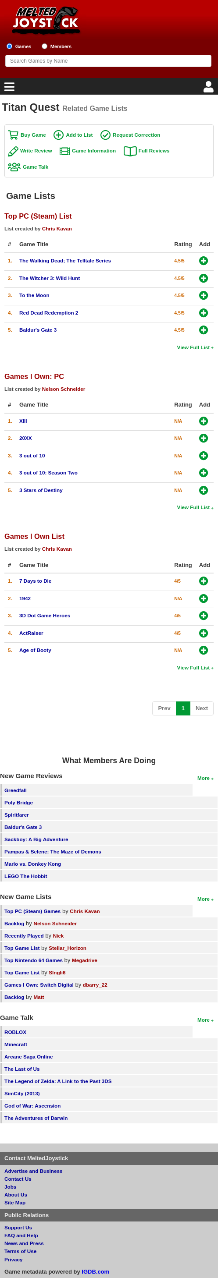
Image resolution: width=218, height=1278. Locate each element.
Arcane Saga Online (28, 1056)
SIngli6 (57, 972)
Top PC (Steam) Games (32, 911)
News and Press (24, 1243)
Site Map (14, 1202)
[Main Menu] (8, 89)
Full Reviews (154, 150)
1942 (25, 598)
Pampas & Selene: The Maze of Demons (52, 851)
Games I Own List (34, 536)
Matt (38, 997)
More (203, 778)
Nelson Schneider (64, 389)
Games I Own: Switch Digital (39, 985)
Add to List (79, 135)
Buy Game (33, 135)
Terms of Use (20, 1251)
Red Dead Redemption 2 (48, 312)
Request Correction (136, 135)
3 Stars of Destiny (41, 490)
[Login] (209, 89)
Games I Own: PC (34, 376)
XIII (23, 421)
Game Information (94, 150)
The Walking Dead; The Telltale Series (65, 260)
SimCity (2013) (22, 1093)
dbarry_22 (95, 985)
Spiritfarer (16, 815)
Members (61, 46)
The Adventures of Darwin (36, 1118)
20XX (25, 438)
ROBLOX (15, 1032)
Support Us (18, 1227)
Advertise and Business (33, 1171)
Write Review (36, 150)
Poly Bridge (18, 802)
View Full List (193, 347)
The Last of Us (22, 1069)
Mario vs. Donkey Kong (32, 864)
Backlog (14, 923)
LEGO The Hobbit (25, 876)
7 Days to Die (35, 581)
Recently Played (24, 935)
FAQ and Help (21, 1235)
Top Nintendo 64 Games (33, 960)
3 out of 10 (32, 455)
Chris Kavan (57, 228)
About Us (15, 1194)
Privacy (13, 1259)
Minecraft (15, 1044)
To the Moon (34, 295)
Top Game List (21, 948)
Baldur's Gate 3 (38, 330)
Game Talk (35, 167)
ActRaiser (31, 633)
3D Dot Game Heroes (44, 615)
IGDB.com (95, 1271)
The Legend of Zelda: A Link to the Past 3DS (58, 1081)
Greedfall (15, 790)
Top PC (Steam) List (38, 216)
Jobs (10, 1186)
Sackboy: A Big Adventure (36, 839)
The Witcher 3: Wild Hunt (49, 278)
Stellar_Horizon (67, 948)
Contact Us (18, 1179)
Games (23, 46)
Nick (58, 935)
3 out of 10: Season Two (48, 472)
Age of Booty (35, 650)
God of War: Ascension (32, 1105)
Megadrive (84, 960)
